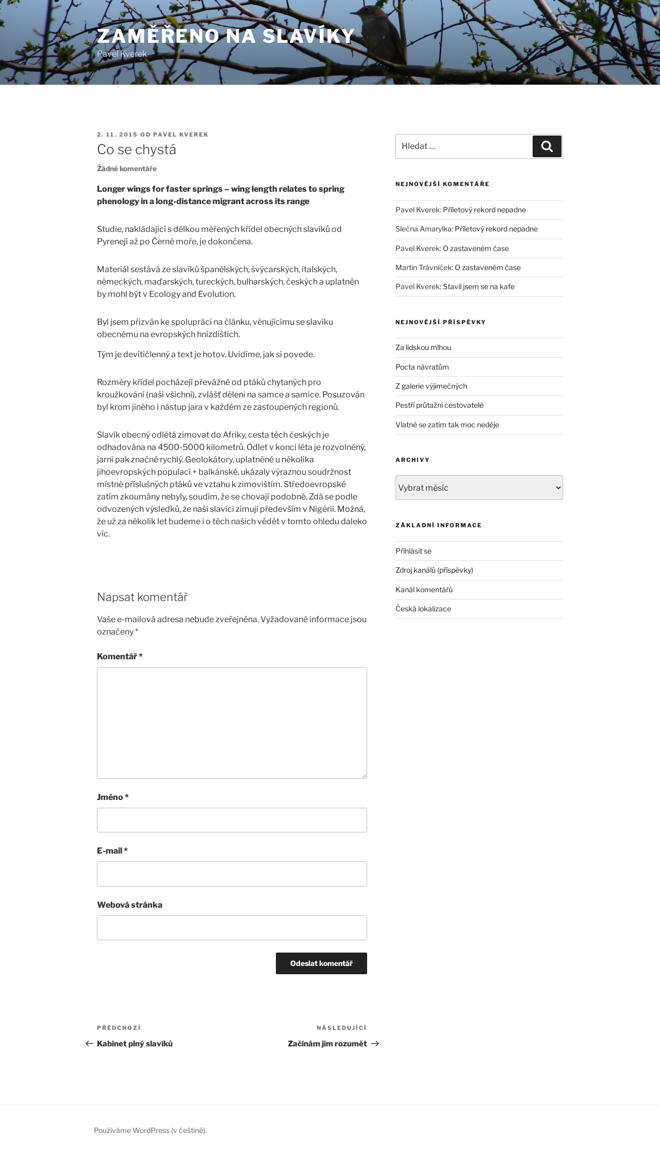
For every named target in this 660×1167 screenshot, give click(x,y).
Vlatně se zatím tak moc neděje (447, 424)
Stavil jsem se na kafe (479, 286)
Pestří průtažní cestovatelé (439, 405)
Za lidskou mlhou (423, 347)
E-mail (112, 851)
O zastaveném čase (476, 248)
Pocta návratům (422, 366)
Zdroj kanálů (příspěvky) (434, 569)
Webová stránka (129, 905)
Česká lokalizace (423, 608)
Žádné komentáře (127, 168)
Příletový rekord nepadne (484, 209)
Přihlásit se (413, 550)
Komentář (120, 656)
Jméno (113, 797)
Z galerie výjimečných (431, 385)
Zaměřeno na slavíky (226, 36)
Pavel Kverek (181, 134)
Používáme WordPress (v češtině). (150, 1130)
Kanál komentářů (424, 589)
